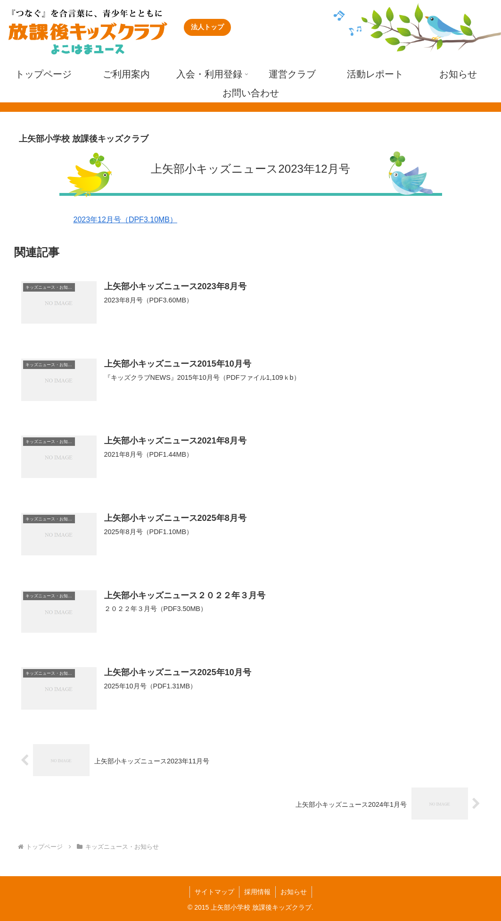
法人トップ (207, 27)
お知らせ (293, 892)
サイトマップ (214, 892)
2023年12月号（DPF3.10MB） (126, 220)
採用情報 (257, 892)
